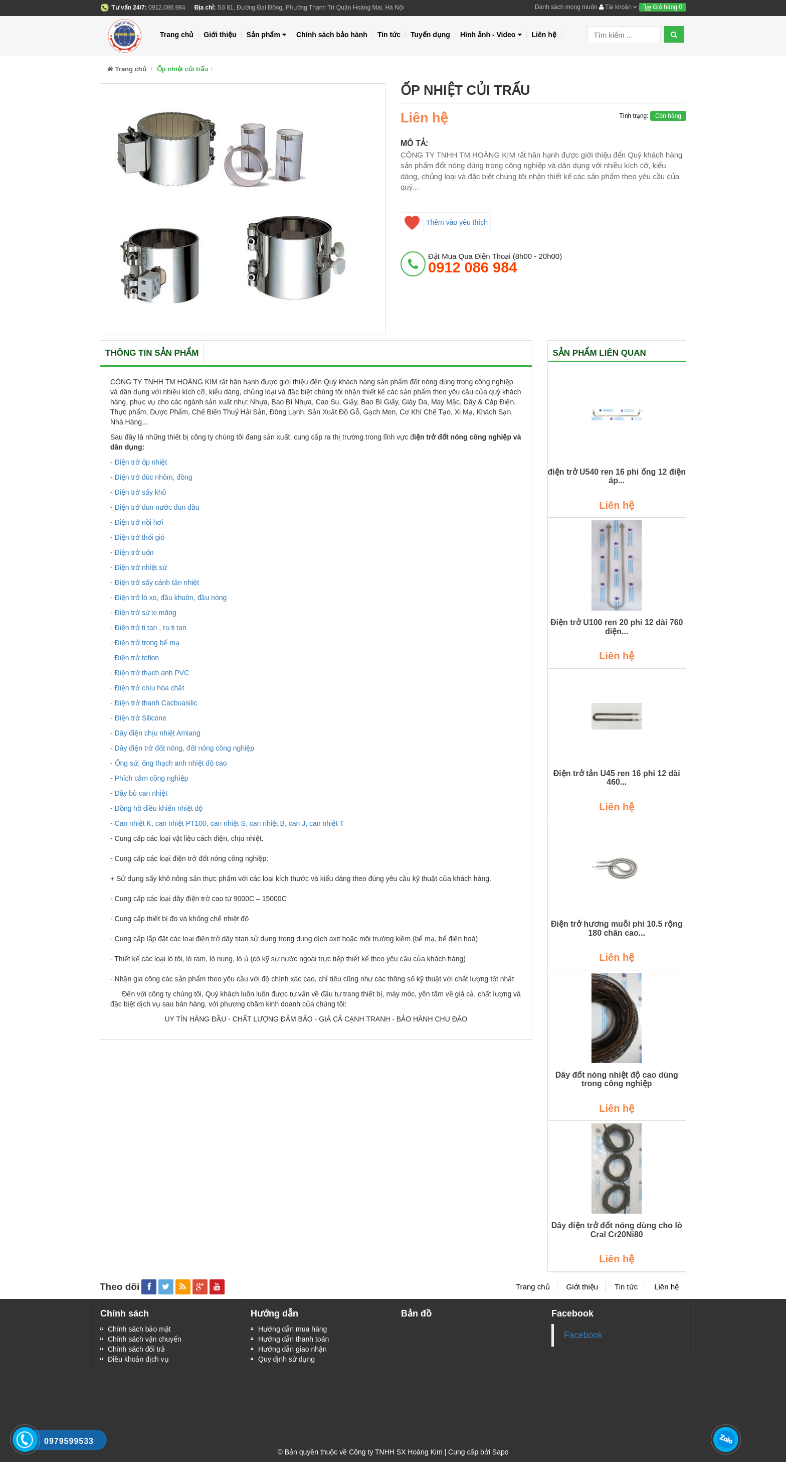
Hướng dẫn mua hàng (292, 1329)
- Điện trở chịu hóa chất (147, 688)
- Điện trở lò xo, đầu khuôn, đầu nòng (168, 598)
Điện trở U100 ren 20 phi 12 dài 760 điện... (616, 627)
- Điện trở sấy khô (138, 492)
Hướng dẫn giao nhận (292, 1349)
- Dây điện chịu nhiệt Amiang (155, 733)
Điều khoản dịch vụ (138, 1359)
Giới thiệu (220, 35)
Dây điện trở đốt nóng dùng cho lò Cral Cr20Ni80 (616, 1230)
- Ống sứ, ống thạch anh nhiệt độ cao (168, 763)
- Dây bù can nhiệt (138, 793)
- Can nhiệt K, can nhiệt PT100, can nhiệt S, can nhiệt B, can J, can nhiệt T (227, 823)
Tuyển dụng (430, 35)
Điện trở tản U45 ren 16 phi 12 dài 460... (616, 778)
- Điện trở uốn (131, 552)
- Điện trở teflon (134, 658)
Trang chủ (176, 35)
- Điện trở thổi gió (137, 537)
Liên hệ (544, 35)
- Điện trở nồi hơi (136, 522)
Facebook (583, 1335)
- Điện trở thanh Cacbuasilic (153, 703)
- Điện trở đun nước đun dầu (155, 507)
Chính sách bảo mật (139, 1329)
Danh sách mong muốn (566, 7)
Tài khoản (618, 7)
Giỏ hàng (662, 7)
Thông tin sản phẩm (152, 353)
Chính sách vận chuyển (144, 1339)
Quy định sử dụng (286, 1359)
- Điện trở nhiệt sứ (138, 567)
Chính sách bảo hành (331, 35)
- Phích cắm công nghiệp (149, 778)
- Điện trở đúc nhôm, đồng (151, 477)
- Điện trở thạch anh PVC (149, 673)
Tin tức (389, 35)
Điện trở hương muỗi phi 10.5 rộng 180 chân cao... (617, 928)
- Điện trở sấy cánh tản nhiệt (154, 582)
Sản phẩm (267, 35)
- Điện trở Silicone (138, 718)
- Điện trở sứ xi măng (143, 613)
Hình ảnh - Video (491, 35)
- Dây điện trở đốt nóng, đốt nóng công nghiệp (182, 748)
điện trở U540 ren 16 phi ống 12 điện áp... (617, 476)
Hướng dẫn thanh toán (293, 1339)
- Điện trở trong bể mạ (144, 643)
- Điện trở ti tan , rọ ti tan (148, 628)
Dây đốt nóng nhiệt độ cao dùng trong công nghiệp (616, 1079)
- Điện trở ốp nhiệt (138, 462)
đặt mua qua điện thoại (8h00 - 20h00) (495, 263)
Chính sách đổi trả (136, 1349)
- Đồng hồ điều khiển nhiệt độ (156, 808)
